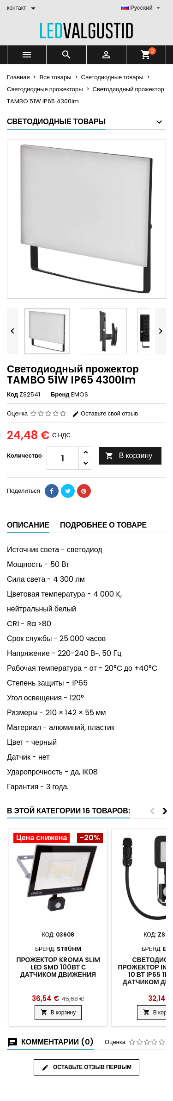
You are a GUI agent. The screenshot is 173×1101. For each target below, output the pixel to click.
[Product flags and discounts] (58, 839)
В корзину (129, 455)
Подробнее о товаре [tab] (103, 525)
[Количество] (63, 458)
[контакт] (23, 8)
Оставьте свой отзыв (105, 413)
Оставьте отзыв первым (86, 1067)
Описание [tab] (28, 525)
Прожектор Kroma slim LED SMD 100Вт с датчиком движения (58, 967)
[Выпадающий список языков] (142, 8)
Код (12, 394)
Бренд (60, 394)
